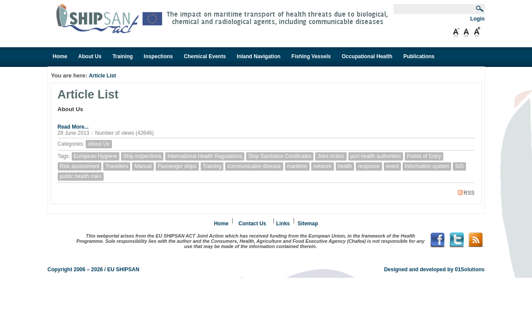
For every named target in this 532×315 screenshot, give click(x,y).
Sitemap (308, 223)
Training (212, 166)
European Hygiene (95, 156)
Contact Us (252, 223)
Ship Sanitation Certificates (279, 156)
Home (221, 223)
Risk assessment (80, 166)
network (322, 166)
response (368, 166)
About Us (98, 144)
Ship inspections (142, 156)
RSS (466, 193)
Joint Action (330, 156)
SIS (459, 166)
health (345, 166)
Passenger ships (177, 166)
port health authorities (376, 156)
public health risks (80, 176)
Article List (102, 76)
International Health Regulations (204, 156)
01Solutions (469, 269)
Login (477, 19)
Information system (427, 166)
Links (283, 223)
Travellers (116, 166)
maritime (297, 166)
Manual (142, 166)
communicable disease (254, 166)
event (392, 166)
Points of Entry (424, 156)
